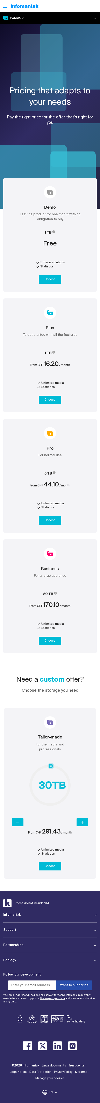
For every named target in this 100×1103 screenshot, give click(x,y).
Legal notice (18, 1072)
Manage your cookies (50, 1078)
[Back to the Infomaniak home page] (25, 6)
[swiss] (44, 1020)
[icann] (32, 1020)
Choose (50, 279)
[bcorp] (20, 1020)
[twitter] (42, 1045)
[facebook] (27, 1045)
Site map (81, 1072)
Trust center (77, 1065)
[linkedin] (57, 1045)
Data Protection (40, 1072)
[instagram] (72, 1045)
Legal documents (54, 1065)
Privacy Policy (63, 1072)
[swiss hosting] (76, 1020)
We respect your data (52, 998)
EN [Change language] (53, 1092)
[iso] (57, 1020)
